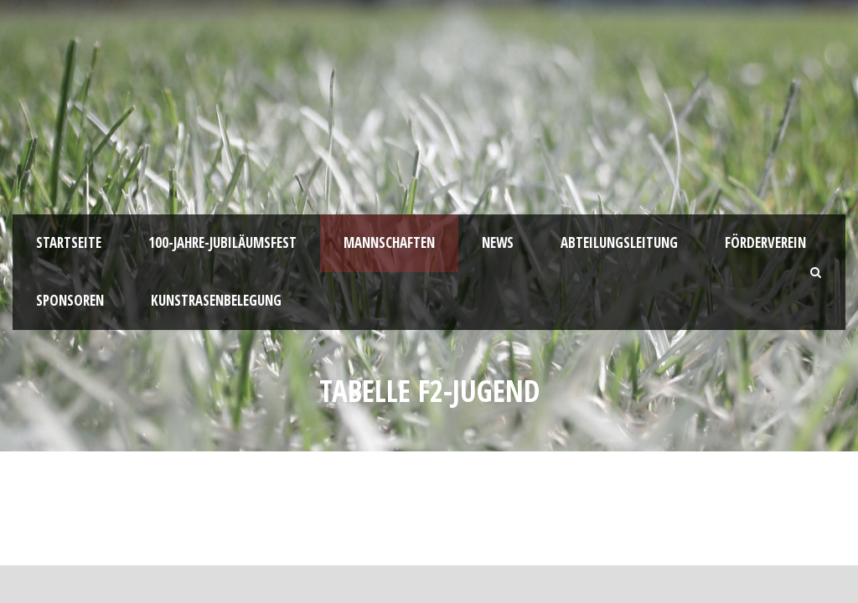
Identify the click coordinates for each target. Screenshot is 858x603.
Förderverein (765, 242)
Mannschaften (389, 242)
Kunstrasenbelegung (216, 300)
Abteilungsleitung (619, 242)
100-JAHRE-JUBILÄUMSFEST (222, 242)
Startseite (68, 242)
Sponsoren (70, 300)
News (498, 242)
